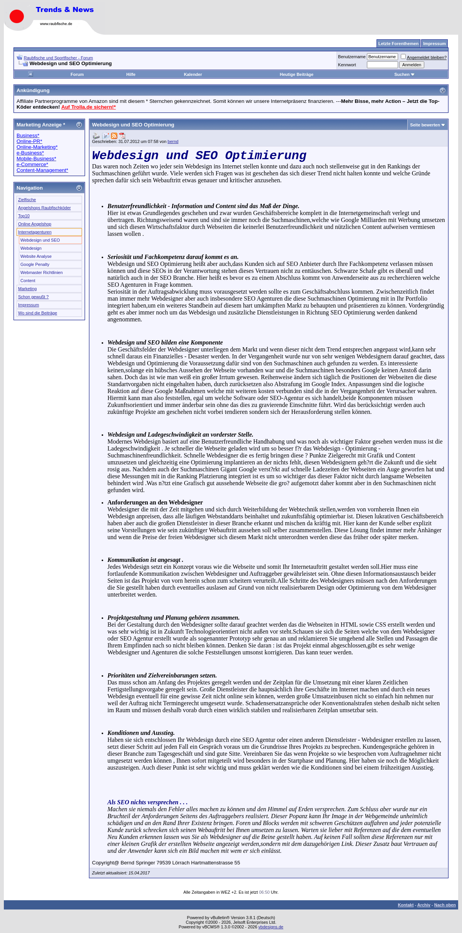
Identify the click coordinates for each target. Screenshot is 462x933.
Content (27, 280)
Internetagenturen (35, 232)
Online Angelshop (34, 224)
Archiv (423, 905)
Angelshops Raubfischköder (44, 207)
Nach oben (445, 905)
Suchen (404, 74)
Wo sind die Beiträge (37, 313)
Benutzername (352, 56)
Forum (77, 74)
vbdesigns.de (270, 927)
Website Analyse (36, 256)
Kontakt (405, 905)
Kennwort (347, 64)
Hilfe (131, 74)
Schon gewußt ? (33, 296)
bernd (172, 141)
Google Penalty (34, 264)
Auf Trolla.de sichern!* (88, 107)
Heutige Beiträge (296, 74)
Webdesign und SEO (40, 240)
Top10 (24, 215)
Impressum (28, 305)
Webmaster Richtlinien (41, 272)
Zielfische (27, 199)
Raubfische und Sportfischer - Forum (58, 57)
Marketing (27, 288)
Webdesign (31, 248)
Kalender (193, 74)
